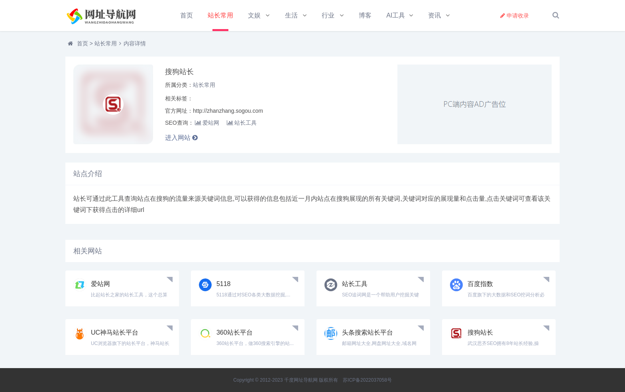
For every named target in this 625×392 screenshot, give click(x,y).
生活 (291, 15)
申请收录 (514, 15)
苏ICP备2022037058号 (367, 380)
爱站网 (207, 123)
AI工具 (396, 15)
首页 (186, 15)
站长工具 (242, 123)
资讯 (435, 15)
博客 (365, 15)
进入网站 (181, 138)
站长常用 (220, 15)
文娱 (254, 15)
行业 (328, 15)
